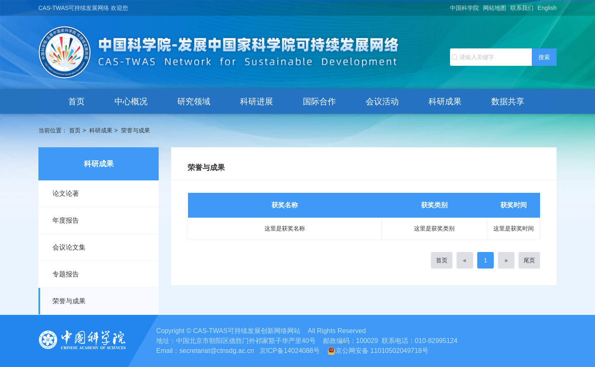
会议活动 (382, 101)
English (547, 8)
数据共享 (507, 101)
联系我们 (521, 8)
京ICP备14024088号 (289, 350)
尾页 (529, 260)
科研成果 (445, 101)
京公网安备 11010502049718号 (377, 350)
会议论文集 (69, 247)
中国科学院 (464, 8)
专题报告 (65, 274)
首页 (76, 101)
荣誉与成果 (135, 130)
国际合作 (319, 101)
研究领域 (193, 101)
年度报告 (65, 220)
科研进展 (256, 101)
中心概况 (131, 101)
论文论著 (65, 193)
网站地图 (494, 8)
